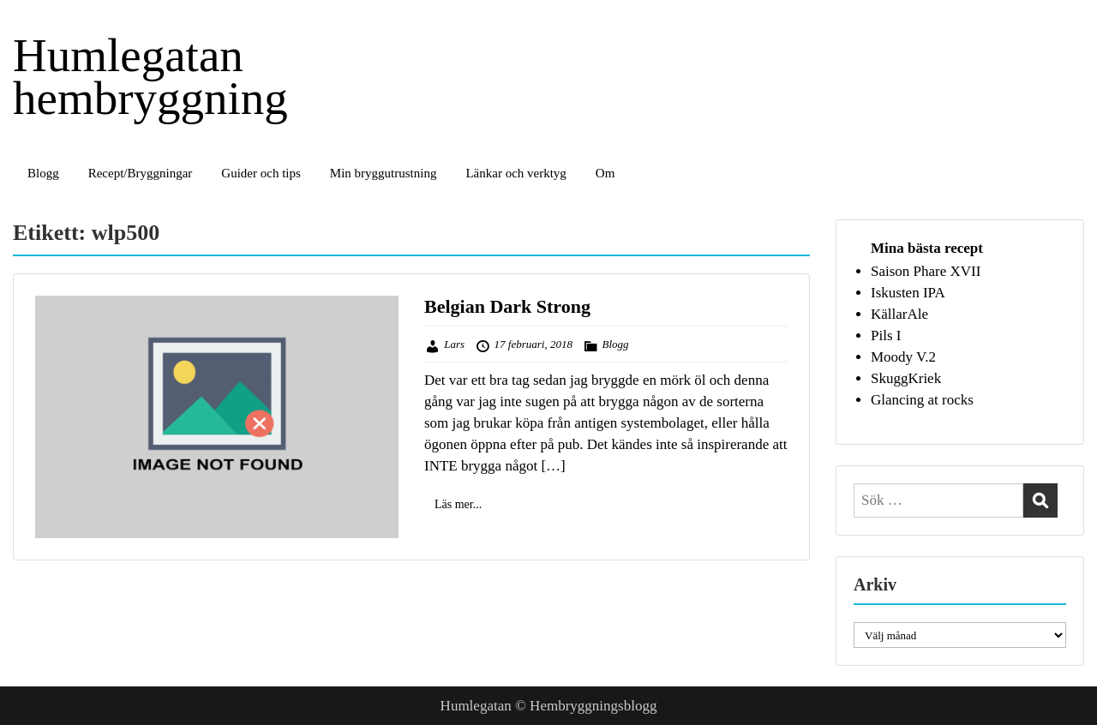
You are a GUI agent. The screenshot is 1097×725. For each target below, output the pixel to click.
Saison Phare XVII (925, 271)
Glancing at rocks (922, 400)
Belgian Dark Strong (507, 306)
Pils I (886, 335)
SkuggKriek (906, 378)
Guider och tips (260, 173)
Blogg (43, 173)
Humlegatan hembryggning (150, 76)
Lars (454, 344)
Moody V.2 (903, 357)
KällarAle (899, 314)
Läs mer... (458, 504)
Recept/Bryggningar (140, 173)
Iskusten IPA (908, 293)
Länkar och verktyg (515, 173)
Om (605, 173)
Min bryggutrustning (383, 173)
